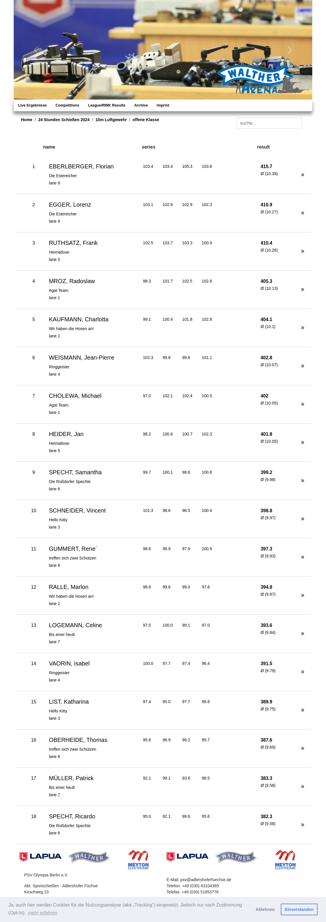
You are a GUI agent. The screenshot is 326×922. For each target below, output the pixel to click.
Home (26, 119)
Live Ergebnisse (32, 105)
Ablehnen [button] (265, 909)
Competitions (67, 105)
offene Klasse (146, 119)
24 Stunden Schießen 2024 (64, 119)
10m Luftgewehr (111, 119)
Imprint (163, 105)
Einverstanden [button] (299, 909)
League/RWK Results (106, 105)
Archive (141, 105)
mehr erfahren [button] (42, 912)
